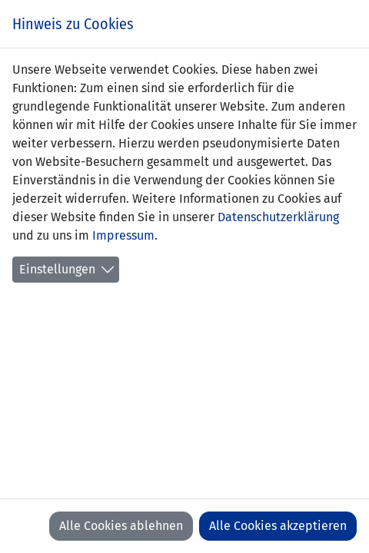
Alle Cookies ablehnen (121, 525)
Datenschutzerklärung (278, 217)
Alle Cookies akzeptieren (278, 525)
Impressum (123, 235)
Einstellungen (57, 269)
